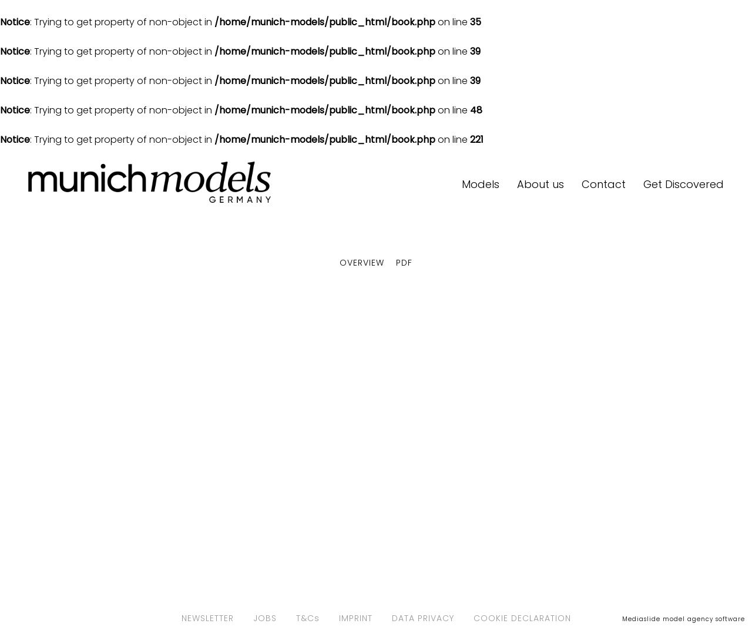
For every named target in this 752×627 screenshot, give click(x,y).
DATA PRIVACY (423, 618)
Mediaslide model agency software (683, 619)
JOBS (265, 618)
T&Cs (308, 618)
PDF (404, 263)
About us (540, 184)
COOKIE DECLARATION (522, 618)
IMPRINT (355, 618)
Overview (362, 263)
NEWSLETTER (208, 618)
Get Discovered (683, 184)
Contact (604, 184)
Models (480, 184)
